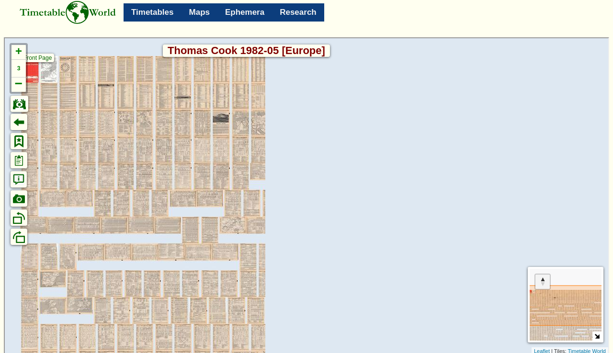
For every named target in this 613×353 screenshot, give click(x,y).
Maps (199, 12)
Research (298, 12)
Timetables (152, 12)
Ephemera (244, 12)
